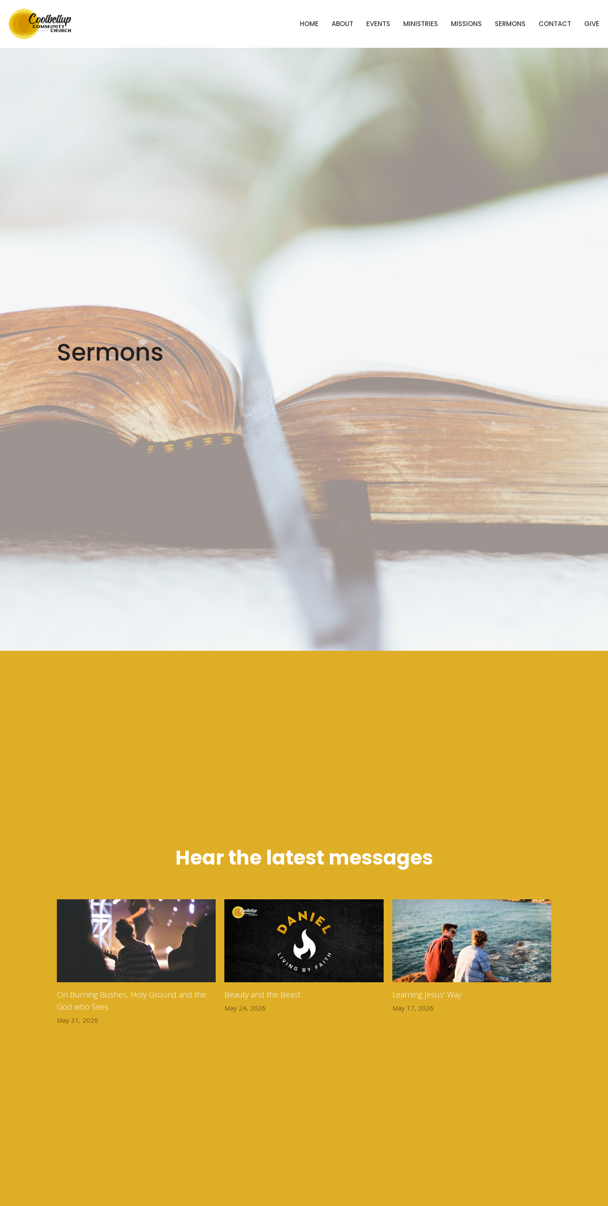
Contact (555, 23)
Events (378, 23)
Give (591, 23)
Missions (466, 23)
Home (309, 23)
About (342, 23)
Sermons (510, 23)
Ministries (420, 23)
